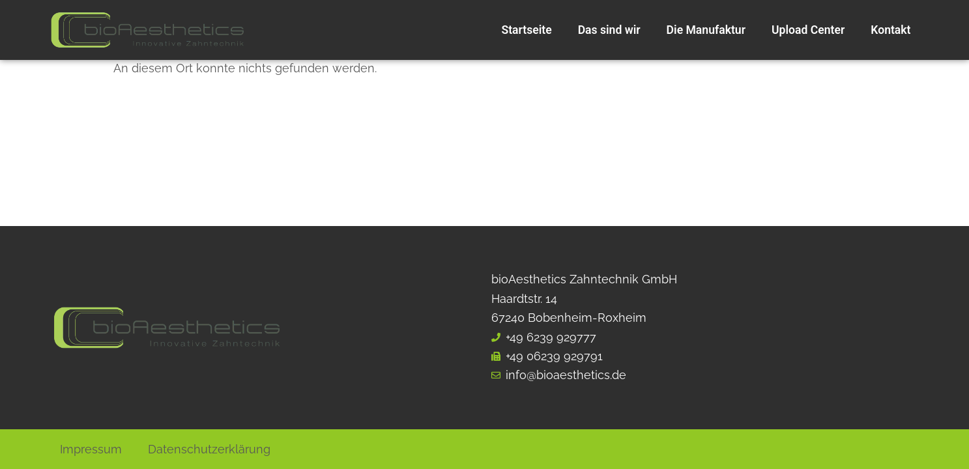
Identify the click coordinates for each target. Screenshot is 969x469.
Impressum (91, 449)
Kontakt (890, 29)
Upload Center (808, 29)
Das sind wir (609, 29)
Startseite (526, 29)
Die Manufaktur (706, 29)
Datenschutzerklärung (209, 449)
